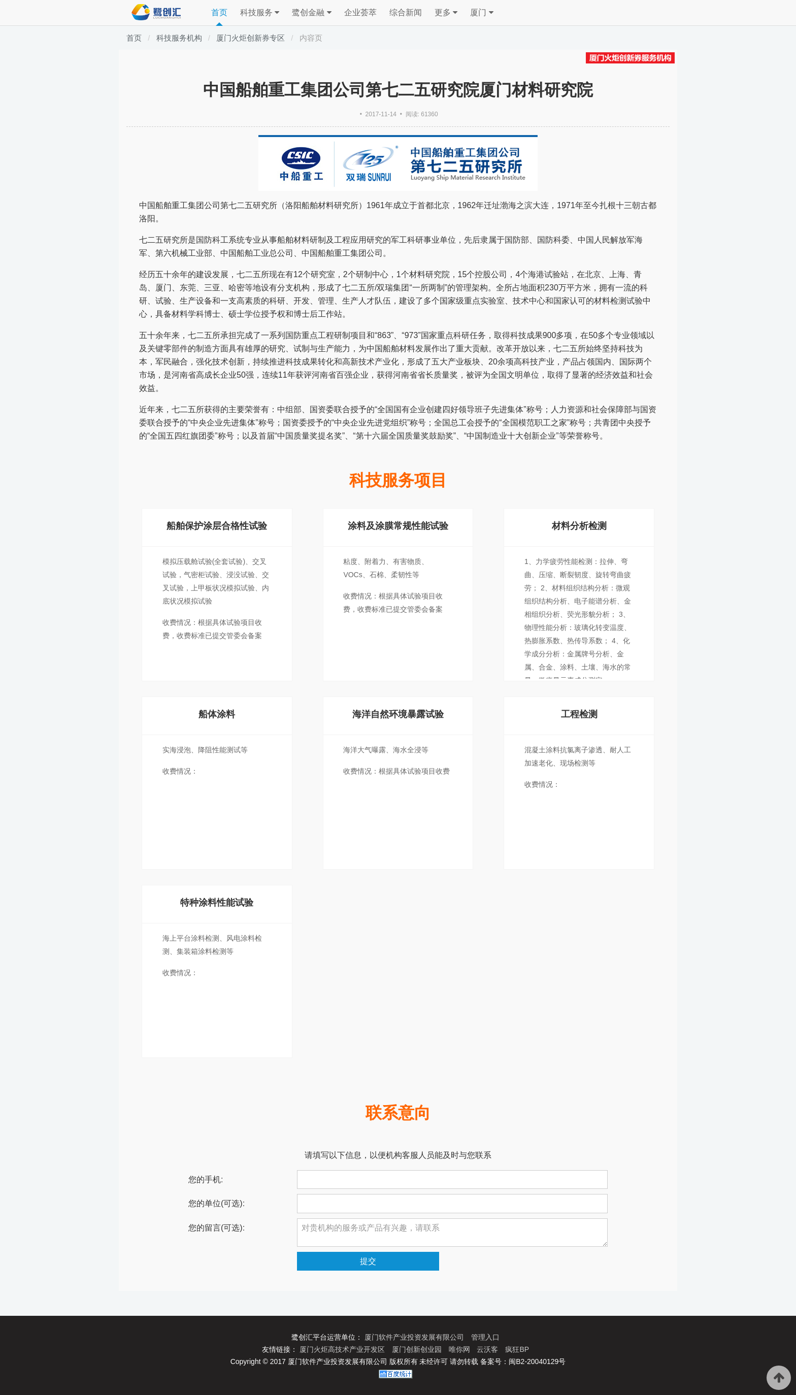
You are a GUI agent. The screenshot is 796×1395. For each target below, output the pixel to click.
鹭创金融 (311, 12)
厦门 (481, 12)
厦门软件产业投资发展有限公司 (415, 1337)
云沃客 (488, 1349)
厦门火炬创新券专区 (250, 38)
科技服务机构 (179, 38)
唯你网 (460, 1349)
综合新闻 (405, 12)
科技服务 (259, 12)
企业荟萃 (360, 12)
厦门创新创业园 (418, 1349)
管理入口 (485, 1337)
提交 (368, 1261)
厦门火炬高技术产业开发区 (343, 1349)
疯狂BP (517, 1349)
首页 (219, 12)
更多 (446, 12)
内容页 (311, 38)
